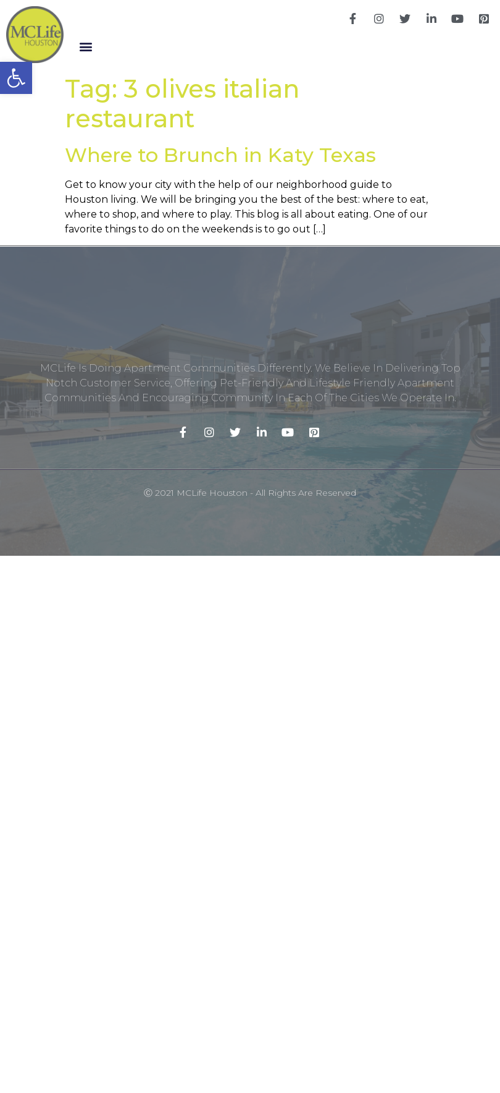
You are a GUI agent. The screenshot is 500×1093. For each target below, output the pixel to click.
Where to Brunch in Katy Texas (220, 155)
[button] (86, 46)
